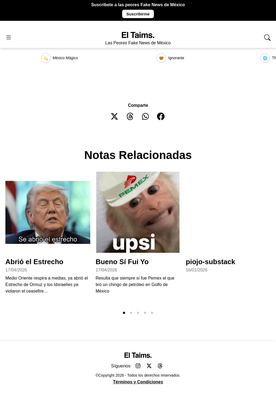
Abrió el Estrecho (34, 262)
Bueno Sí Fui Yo (122, 262)
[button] (114, 116)
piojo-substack (210, 262)
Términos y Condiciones (138, 382)
